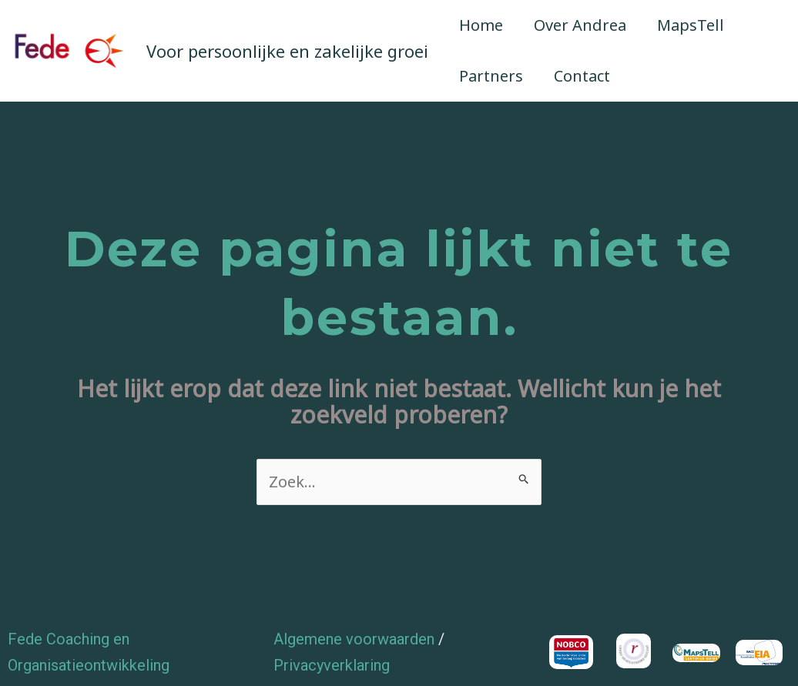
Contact (582, 75)
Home (481, 25)
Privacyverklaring (331, 665)
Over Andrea (580, 25)
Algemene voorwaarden (353, 639)
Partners (491, 75)
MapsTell (690, 25)
